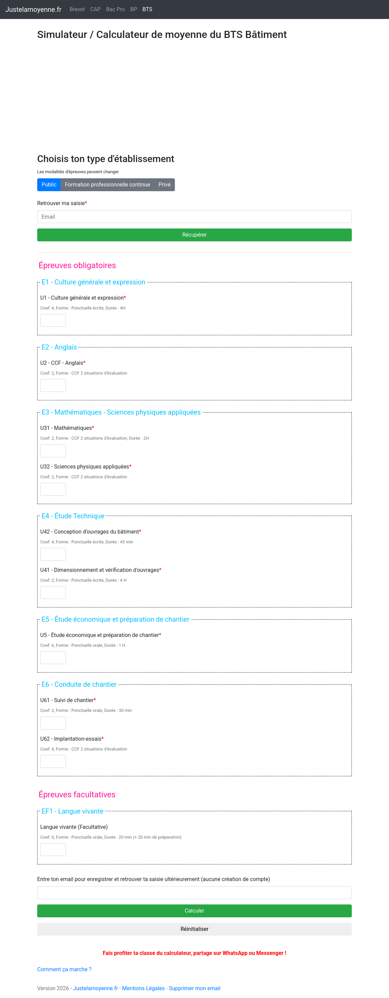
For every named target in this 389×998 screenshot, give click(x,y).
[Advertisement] (194, 102)
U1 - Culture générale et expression (82, 298)
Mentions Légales (143, 988)
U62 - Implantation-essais (70, 739)
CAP (95, 9)
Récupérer (194, 235)
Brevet (77, 9)
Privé (165, 184)
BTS (148, 9)
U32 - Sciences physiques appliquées (84, 466)
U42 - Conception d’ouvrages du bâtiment (89, 531)
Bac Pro (115, 9)
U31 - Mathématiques (66, 428)
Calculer (194, 910)
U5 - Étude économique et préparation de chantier (99, 635)
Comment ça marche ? (64, 969)
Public (49, 184)
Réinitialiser (195, 929)
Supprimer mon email (194, 988)
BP (133, 9)
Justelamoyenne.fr (95, 988)
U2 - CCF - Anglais (61, 363)
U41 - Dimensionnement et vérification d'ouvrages (99, 570)
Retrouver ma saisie (61, 203)
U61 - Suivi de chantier (67, 700)
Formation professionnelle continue (107, 184)
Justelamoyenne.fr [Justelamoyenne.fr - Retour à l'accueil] (33, 9)
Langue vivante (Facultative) (74, 827)
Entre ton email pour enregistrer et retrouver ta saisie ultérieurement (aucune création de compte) (153, 879)
